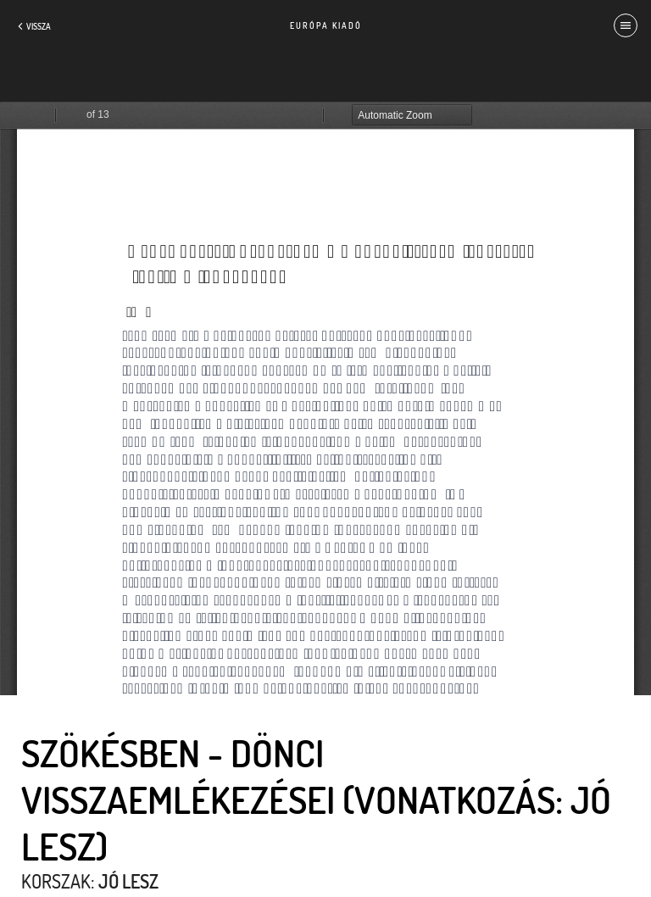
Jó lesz (128, 881)
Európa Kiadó (326, 25)
